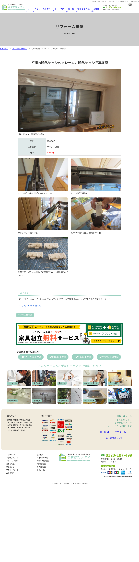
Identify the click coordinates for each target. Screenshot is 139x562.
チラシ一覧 (41, 469)
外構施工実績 (41, 466)
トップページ (10, 454)
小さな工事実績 (25, 314)
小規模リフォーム (12, 457)
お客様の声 (10, 472)
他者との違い (10, 463)
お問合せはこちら (114, 440)
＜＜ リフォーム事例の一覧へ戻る (29, 304)
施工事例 (69, 9)
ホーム (29, 9)
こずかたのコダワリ (42, 9)
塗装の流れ (10, 466)
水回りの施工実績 (31, 355)
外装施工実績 (83, 355)
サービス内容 (58, 9)
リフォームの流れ (12, 460)
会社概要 (93, 9)
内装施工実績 (58, 355)
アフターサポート (123, 431)
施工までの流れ (81, 9)
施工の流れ (105, 431)
